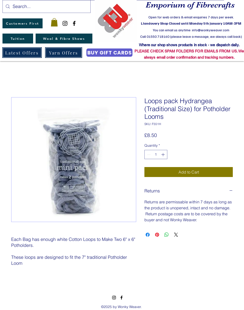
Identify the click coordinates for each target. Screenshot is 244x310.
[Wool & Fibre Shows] (64, 39)
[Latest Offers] (22, 52)
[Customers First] (22, 23)
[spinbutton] (155, 154)
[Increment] (163, 154)
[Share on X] (176, 235)
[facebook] (74, 23)
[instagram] (65, 23)
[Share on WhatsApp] (167, 235)
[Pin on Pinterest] (157, 235)
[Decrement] (148, 154)
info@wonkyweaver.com (210, 30)
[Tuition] (17, 39)
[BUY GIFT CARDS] (109, 52)
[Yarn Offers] (63, 52)
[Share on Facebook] (148, 235)
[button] (54, 22)
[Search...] (46, 6)
